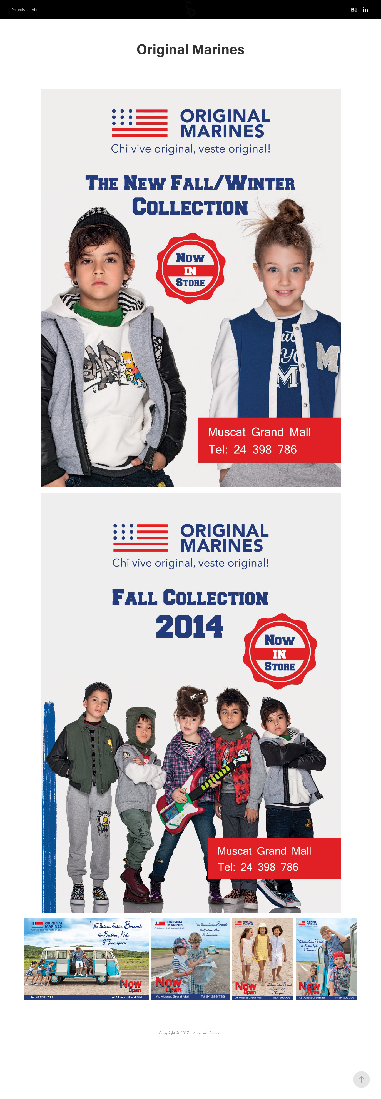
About (37, 9)
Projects (18, 9)
